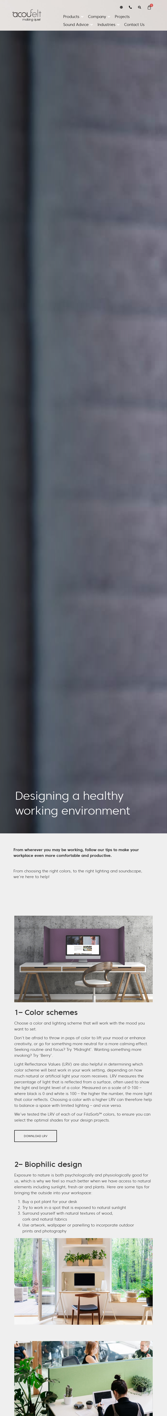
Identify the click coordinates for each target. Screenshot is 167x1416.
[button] (73, 17)
